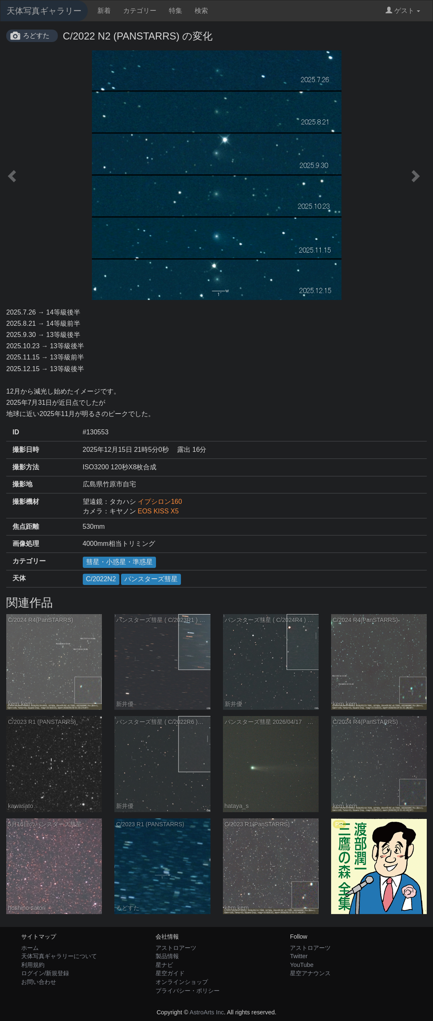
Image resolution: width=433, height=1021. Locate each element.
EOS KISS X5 (158, 511)
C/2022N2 (101, 578)
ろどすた (36, 35)
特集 (175, 10)
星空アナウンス (310, 973)
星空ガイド (170, 973)
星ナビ (164, 965)
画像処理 (25, 543)
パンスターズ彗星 (151, 578)
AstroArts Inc (207, 1012)
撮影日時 (25, 449)
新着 (104, 10)
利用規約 (33, 965)
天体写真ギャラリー (44, 10)
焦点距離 (25, 526)
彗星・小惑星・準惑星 (119, 561)
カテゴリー (139, 10)
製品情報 (167, 956)
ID (15, 432)
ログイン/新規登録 (45, 973)
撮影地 (22, 484)
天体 (19, 578)
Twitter (298, 956)
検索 (201, 10)
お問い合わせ (38, 982)
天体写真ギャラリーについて (59, 956)
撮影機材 (25, 501)
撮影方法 (25, 467)
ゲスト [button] (403, 10)
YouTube (302, 965)
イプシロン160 (160, 501)
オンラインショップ (182, 982)
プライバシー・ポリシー (188, 990)
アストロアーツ (176, 947)
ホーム (30, 947)
